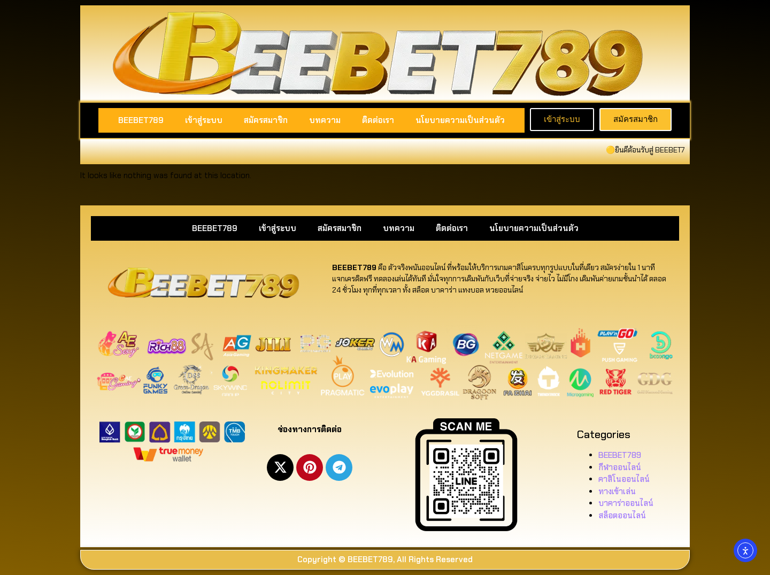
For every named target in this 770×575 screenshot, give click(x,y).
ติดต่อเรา (378, 120)
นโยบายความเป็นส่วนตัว (460, 120)
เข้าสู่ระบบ (203, 120)
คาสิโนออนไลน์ (624, 479)
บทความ (325, 120)
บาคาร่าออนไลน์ (625, 503)
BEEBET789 (141, 120)
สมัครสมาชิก (266, 120)
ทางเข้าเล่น (617, 491)
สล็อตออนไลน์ (622, 515)
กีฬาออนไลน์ (619, 467)
